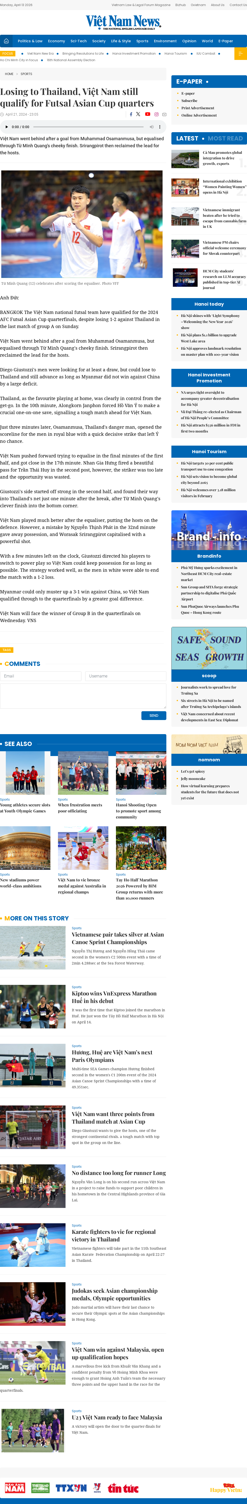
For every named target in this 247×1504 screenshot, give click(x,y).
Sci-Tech (79, 41)
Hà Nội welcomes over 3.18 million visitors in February (208, 492)
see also (18, 744)
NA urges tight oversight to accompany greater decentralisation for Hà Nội (210, 398)
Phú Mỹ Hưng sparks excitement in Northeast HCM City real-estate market (209, 573)
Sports (142, 41)
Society (99, 41)
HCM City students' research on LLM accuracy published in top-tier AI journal (224, 279)
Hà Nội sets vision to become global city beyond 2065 (209, 479)
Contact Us (238, 5)
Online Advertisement (199, 115)
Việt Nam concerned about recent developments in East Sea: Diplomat (209, 724)
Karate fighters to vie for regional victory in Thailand (114, 1235)
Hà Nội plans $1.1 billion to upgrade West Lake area (209, 338)
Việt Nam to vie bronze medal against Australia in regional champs (82, 885)
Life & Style (121, 41)
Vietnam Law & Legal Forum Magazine (141, 5)
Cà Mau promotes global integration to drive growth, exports (222, 158)
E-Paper (226, 41)
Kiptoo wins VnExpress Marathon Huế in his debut (114, 997)
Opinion (189, 41)
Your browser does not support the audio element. (83, 127)
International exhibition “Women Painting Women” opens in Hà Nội (224, 187)
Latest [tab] (187, 138)
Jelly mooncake (193, 817)
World (207, 41)
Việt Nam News (123, 22)
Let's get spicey (193, 809)
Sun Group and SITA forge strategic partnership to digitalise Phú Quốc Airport (209, 593)
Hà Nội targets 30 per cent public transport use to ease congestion (207, 466)
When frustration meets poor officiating (80, 807)
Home (9, 74)
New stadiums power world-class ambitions (20, 882)
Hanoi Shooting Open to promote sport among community (138, 810)
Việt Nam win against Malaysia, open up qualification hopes (118, 1353)
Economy (56, 41)
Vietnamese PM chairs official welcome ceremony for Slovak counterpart (224, 248)
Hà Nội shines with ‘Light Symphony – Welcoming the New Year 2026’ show (210, 321)
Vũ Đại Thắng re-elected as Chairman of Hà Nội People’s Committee (211, 414)
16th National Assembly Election (71, 60)
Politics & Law (30, 41)
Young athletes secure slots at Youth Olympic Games (25, 807)
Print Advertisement (197, 107)
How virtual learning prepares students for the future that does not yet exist (210, 830)
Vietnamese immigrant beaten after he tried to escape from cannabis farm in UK (224, 218)
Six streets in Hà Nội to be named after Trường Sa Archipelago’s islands (211, 711)
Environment (165, 41)
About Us (218, 5)
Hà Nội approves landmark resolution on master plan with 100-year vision (211, 351)
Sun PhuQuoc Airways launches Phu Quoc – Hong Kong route (210, 609)
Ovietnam (198, 5)
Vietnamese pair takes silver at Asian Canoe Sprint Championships (118, 938)
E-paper (189, 81)
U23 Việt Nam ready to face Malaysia (117, 1417)
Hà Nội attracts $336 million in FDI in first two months (210, 428)
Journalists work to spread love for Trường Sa (208, 697)
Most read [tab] (225, 138)
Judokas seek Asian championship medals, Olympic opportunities (115, 1294)
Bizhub (180, 5)
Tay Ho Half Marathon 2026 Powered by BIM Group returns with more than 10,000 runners (139, 889)
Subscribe (189, 100)
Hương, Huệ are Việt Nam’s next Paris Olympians (112, 1055)
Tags (7, 650)
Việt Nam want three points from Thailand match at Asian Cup (113, 1117)
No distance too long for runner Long (119, 1172)
